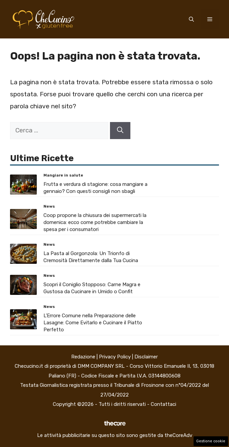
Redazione (83, 357)
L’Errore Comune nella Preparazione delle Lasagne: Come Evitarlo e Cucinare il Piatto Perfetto (92, 323)
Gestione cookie (210, 441)
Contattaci (163, 404)
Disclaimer (146, 357)
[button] (191, 19)
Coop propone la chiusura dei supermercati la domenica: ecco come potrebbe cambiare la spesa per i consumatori (94, 222)
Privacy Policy (115, 357)
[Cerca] (120, 130)
